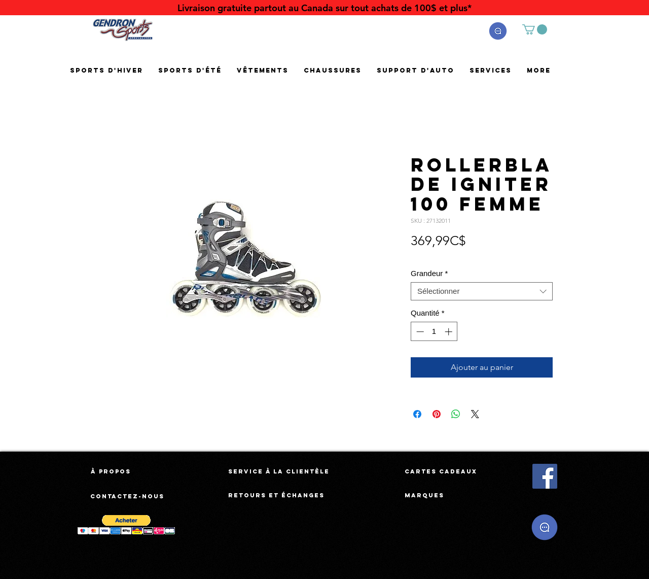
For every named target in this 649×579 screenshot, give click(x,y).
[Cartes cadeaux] (441, 471)
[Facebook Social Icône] (544, 476)
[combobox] (482, 291)
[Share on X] (475, 414)
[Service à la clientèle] (279, 471)
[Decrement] (419, 331)
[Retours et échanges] (276, 495)
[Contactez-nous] (127, 496)
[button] (498, 31)
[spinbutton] (434, 331)
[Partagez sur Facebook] (417, 414)
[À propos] (110, 471)
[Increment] (449, 331)
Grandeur (429, 273)
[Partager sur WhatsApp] (456, 414)
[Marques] (424, 495)
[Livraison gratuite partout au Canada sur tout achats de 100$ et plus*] (324, 8)
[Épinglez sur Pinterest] (436, 414)
